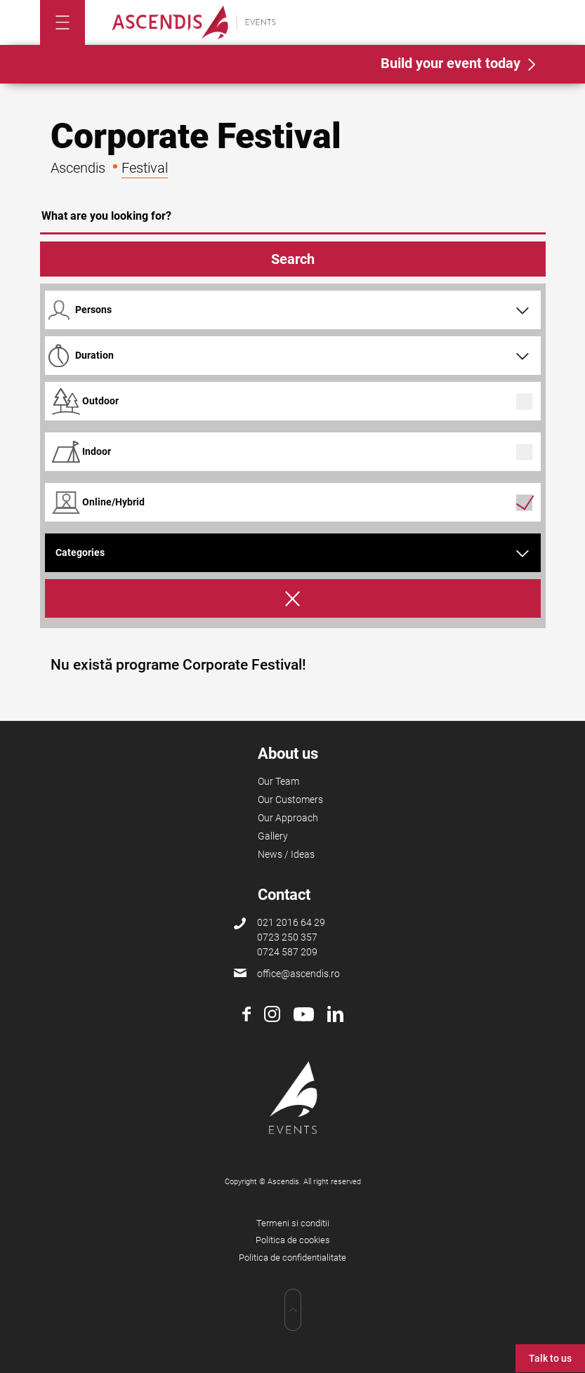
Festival (144, 167)
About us (288, 753)
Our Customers (290, 799)
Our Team (278, 781)
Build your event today (450, 63)
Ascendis (78, 167)
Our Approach (288, 817)
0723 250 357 (287, 937)
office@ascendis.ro (298, 973)
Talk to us (550, 1358)
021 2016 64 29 (291, 922)
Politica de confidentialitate (292, 1257)
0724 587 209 (287, 951)
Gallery (273, 836)
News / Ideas (286, 854)
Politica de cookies (293, 1240)
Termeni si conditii (292, 1223)
